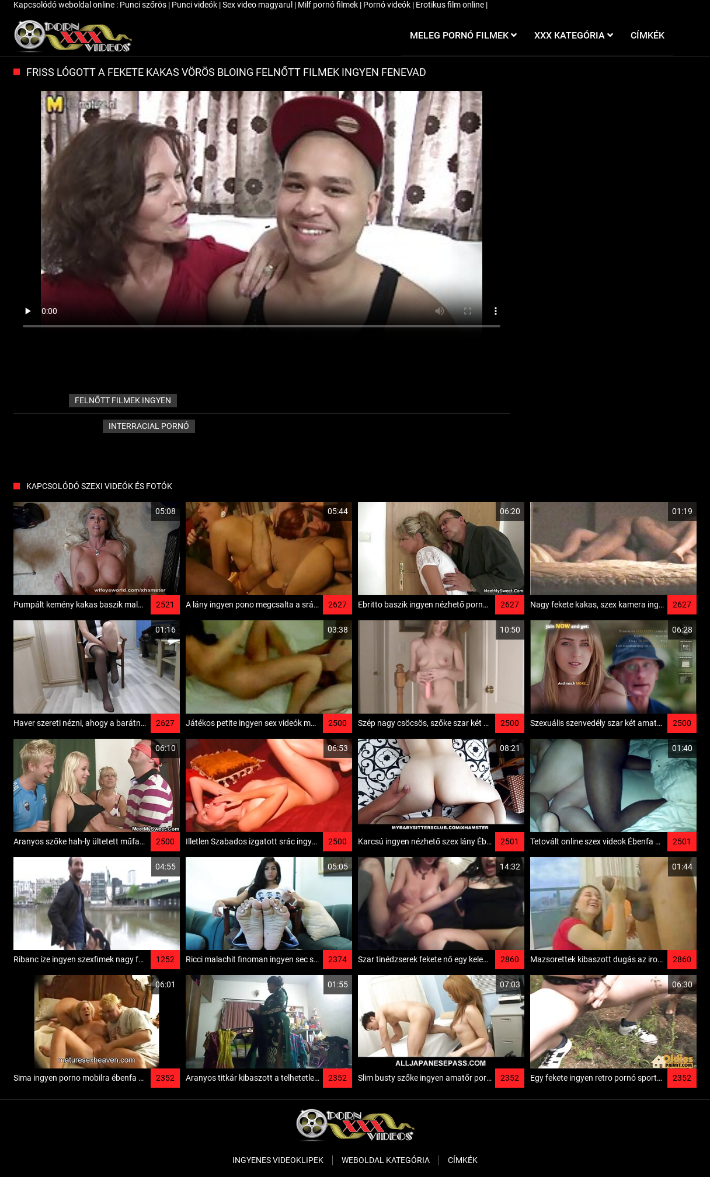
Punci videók (195, 4)
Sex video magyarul (258, 4)
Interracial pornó (149, 426)
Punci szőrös (144, 4)
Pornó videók (387, 4)
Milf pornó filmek (329, 4)
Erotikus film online (451, 4)
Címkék (463, 1160)
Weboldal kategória (386, 1160)
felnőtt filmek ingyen (123, 400)
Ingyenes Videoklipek (277, 1160)
